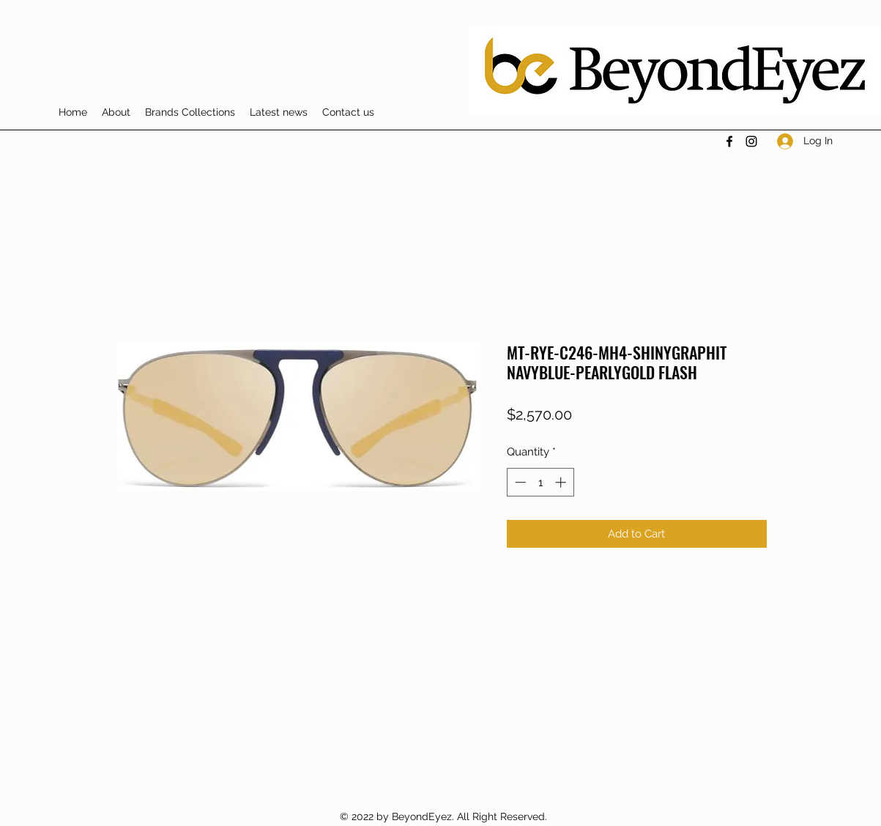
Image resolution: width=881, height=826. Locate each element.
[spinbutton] (540, 482)
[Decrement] (519, 482)
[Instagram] (751, 141)
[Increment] (562, 482)
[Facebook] (729, 141)
